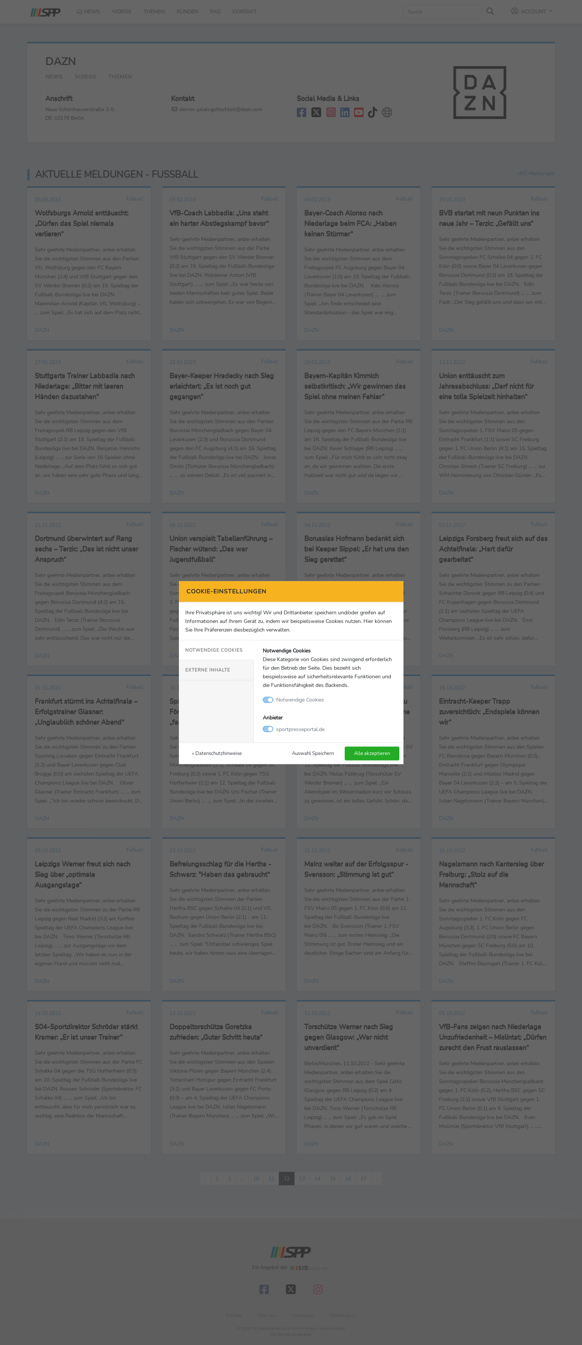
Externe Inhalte (207, 670)
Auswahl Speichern (313, 753)
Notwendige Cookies (214, 650)
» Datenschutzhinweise (217, 753)
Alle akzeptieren (372, 753)
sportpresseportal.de (300, 729)
